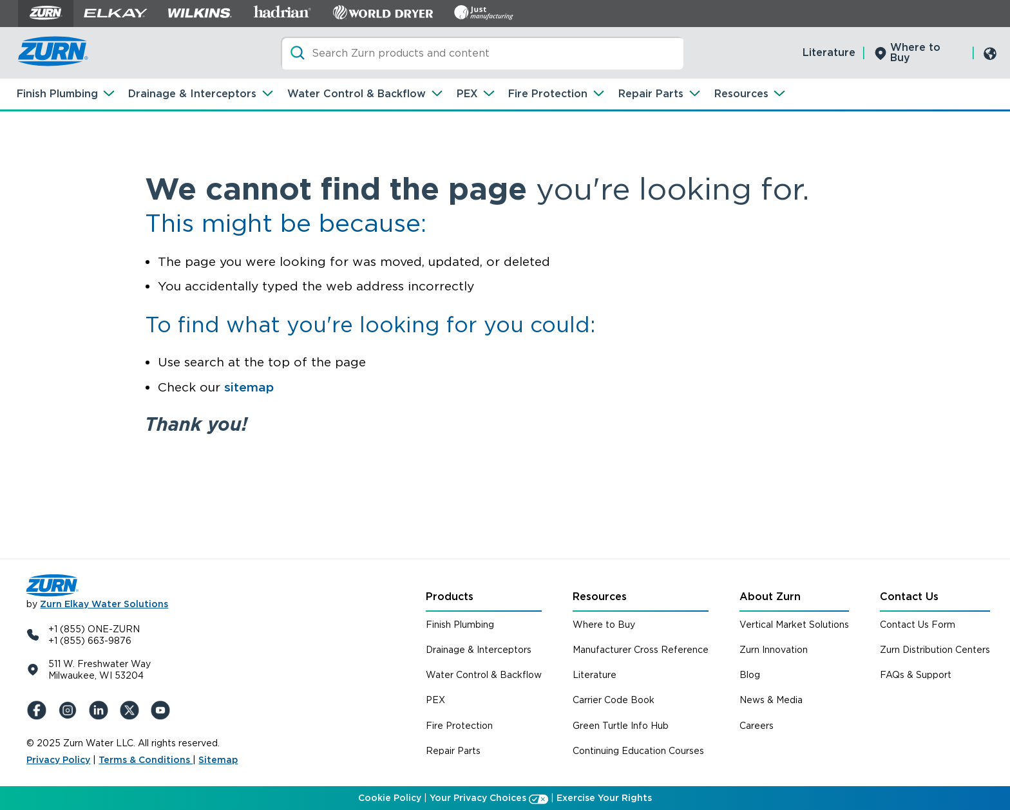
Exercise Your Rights (604, 798)
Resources (741, 94)
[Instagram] (70, 710)
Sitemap (218, 760)
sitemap (249, 387)
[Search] (482, 53)
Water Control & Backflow (356, 94)
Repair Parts (650, 94)
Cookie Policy (389, 798)
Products (449, 596)
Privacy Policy (58, 760)
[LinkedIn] (101, 710)
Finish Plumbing (57, 94)
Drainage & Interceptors (192, 94)
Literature (829, 52)
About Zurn (770, 596)
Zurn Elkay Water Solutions (104, 604)
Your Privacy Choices (478, 798)
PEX (467, 94)
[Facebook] (39, 710)
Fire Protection (547, 94)
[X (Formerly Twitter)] (132, 710)
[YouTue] (163, 710)
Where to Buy (915, 52)
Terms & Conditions (146, 760)
